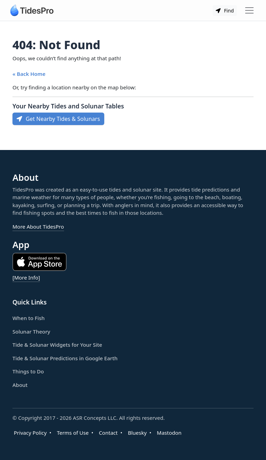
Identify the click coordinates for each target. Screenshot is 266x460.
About (19, 384)
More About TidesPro (38, 226)
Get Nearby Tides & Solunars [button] (58, 119)
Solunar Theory (31, 331)
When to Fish (28, 318)
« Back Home (28, 73)
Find (225, 10)
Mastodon (169, 432)
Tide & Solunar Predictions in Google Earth (64, 358)
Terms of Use (73, 432)
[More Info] (26, 277)
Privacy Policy (30, 432)
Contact (108, 432)
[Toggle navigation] (249, 10)
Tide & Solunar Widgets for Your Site (57, 344)
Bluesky (137, 432)
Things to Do (28, 371)
